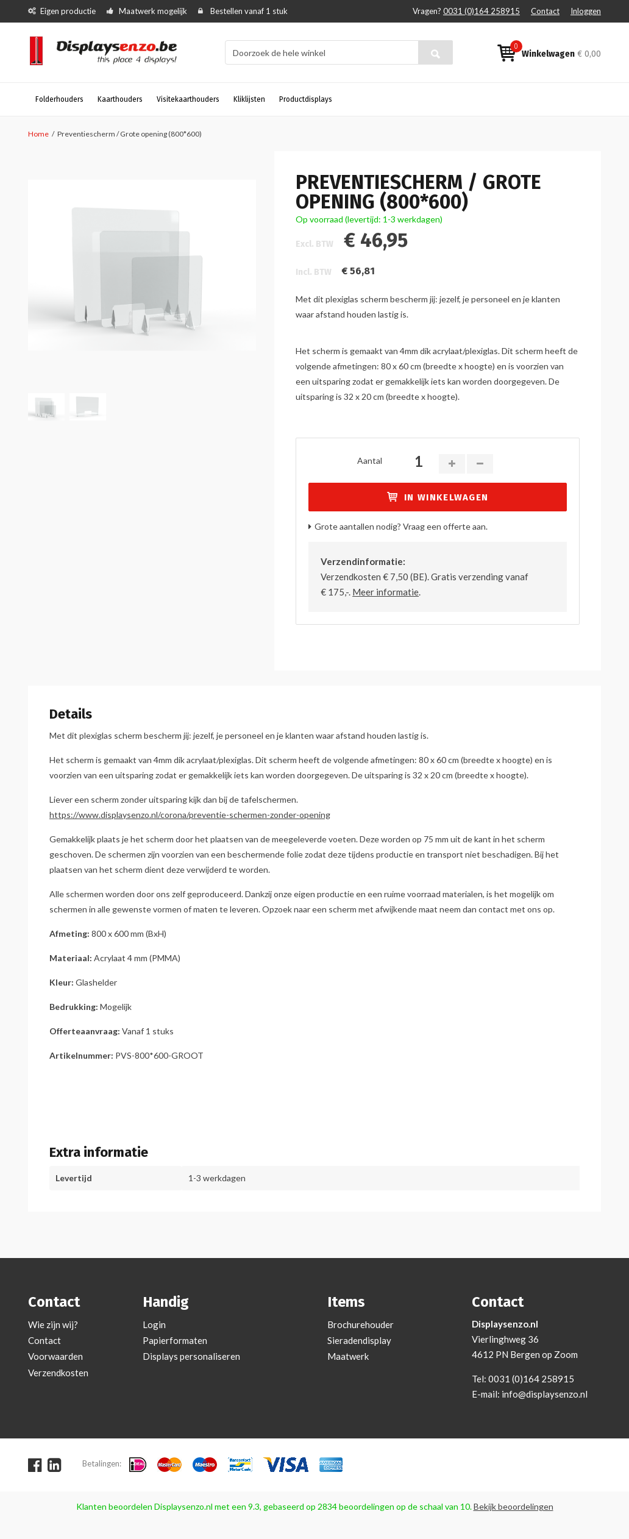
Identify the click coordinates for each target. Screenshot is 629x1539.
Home (38, 133)
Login (154, 1324)
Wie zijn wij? (53, 1324)
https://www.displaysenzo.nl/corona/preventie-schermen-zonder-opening (189, 814)
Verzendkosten (58, 1372)
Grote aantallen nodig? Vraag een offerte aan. (401, 526)
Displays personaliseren (191, 1356)
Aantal (369, 460)
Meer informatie (385, 591)
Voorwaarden (55, 1356)
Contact (545, 11)
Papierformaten (175, 1340)
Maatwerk (348, 1356)
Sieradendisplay (359, 1340)
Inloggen (585, 11)
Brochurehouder (360, 1324)
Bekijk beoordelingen (513, 1506)
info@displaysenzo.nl (545, 1393)
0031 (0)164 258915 (481, 11)
